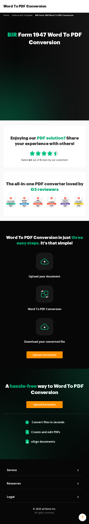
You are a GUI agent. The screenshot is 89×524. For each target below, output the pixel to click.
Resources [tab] (43, 483)
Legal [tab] (43, 497)
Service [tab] (43, 470)
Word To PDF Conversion (24, 6)
